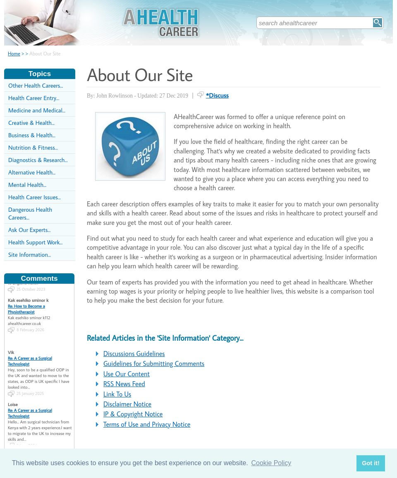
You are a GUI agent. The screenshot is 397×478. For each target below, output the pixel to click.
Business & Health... (31, 135)
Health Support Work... (35, 242)
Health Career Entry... (33, 98)
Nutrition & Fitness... (33, 147)
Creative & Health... (31, 123)
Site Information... (29, 254)
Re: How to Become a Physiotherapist (26, 305)
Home (14, 53)
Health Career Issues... (34, 197)
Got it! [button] (370, 463)
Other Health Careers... (35, 85)
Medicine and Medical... (36, 110)
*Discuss (217, 95)
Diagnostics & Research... (38, 160)
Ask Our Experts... (29, 230)
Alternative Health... (31, 172)
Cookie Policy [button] (271, 462)
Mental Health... (27, 185)
